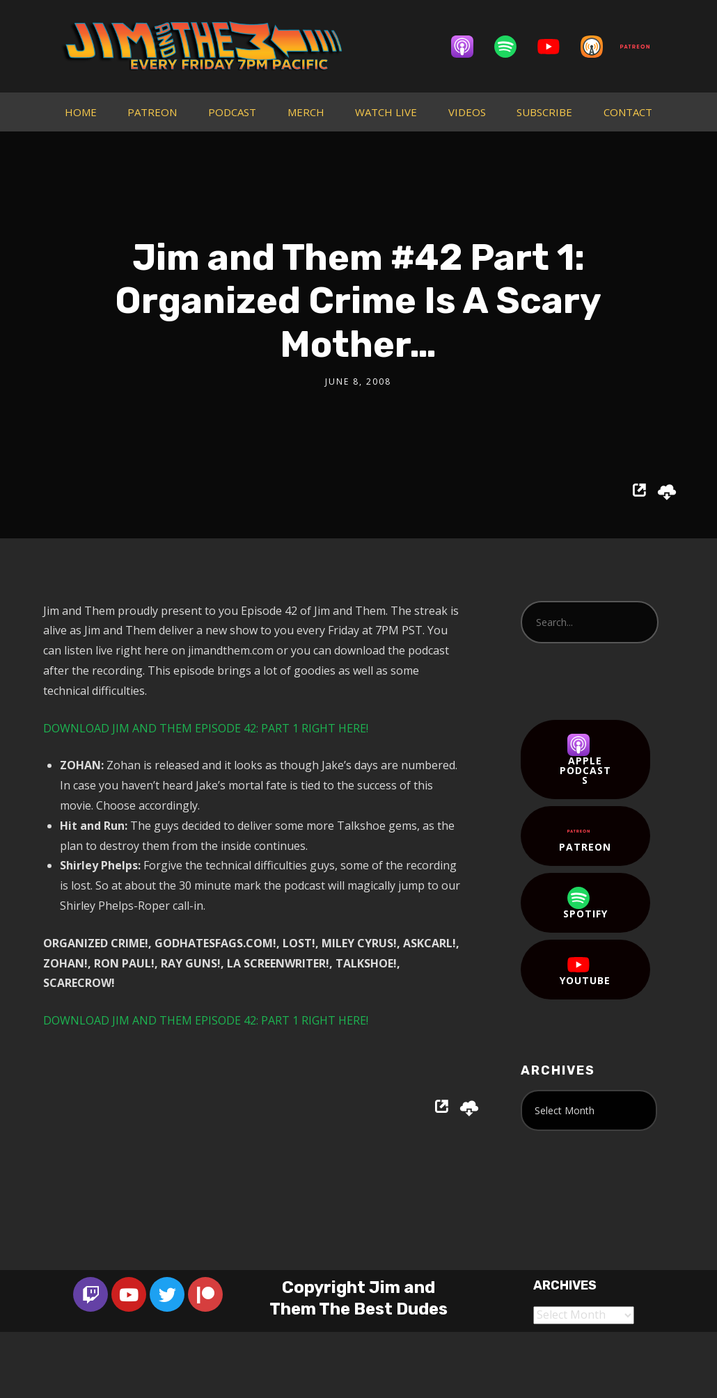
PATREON (152, 112)
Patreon (585, 836)
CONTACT (628, 112)
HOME (81, 112)
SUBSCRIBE (544, 112)
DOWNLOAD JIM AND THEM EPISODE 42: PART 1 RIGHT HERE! (205, 728)
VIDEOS (467, 112)
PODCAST (232, 112)
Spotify (585, 903)
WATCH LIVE (386, 112)
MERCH (305, 112)
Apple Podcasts (585, 760)
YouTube (585, 970)
